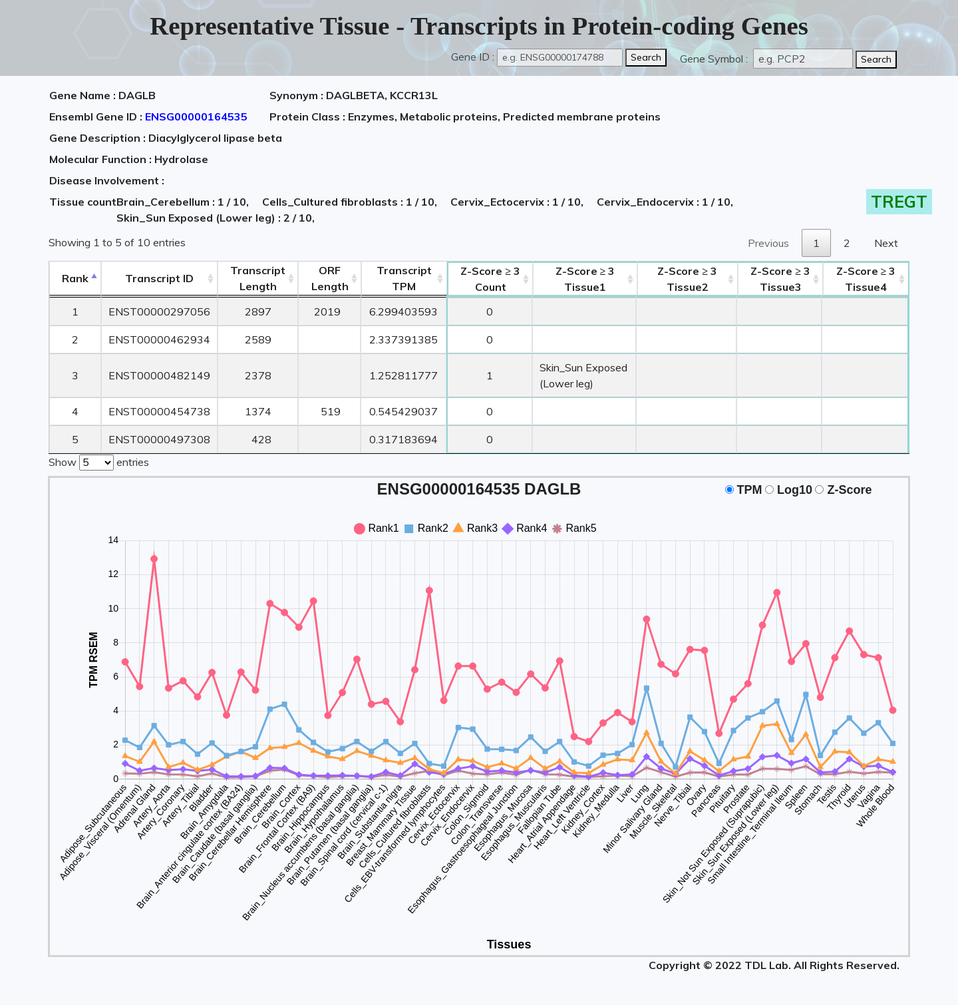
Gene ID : (472, 56)
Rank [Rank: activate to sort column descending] (75, 278)
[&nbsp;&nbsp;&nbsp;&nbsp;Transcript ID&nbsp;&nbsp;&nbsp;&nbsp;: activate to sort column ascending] (159, 279)
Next (886, 243)
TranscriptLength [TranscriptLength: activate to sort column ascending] (257, 278)
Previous (768, 243)
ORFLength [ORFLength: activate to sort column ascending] (330, 278)
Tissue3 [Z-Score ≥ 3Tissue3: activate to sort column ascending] (780, 279)
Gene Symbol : (715, 58)
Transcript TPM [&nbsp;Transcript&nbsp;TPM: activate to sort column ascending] (404, 278)
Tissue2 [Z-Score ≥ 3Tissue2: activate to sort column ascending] (687, 279)
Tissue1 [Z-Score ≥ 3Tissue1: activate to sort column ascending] (585, 279)
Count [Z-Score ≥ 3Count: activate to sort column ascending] (490, 279)
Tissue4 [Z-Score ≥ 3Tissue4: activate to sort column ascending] (866, 279)
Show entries (99, 461)
